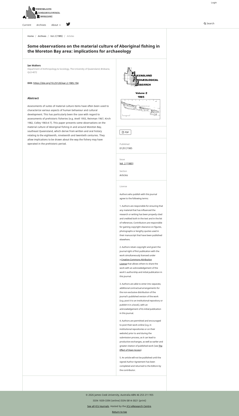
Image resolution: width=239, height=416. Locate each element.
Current (26, 24)
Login (214, 2)
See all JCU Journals (98, 406)
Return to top (119, 411)
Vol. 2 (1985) (56, 36)
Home (30, 36)
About (55, 24)
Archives (41, 24)
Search (209, 23)
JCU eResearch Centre (139, 406)
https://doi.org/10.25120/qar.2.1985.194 (56, 83)
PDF (126, 132)
